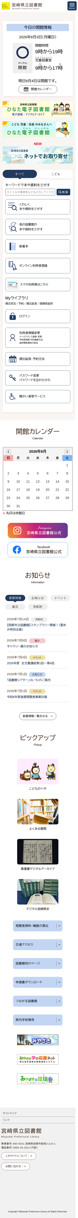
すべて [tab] (20, 174)
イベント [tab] (60, 598)
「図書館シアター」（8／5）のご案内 (29, 680)
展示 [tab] (15, 606)
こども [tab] (56, 174)
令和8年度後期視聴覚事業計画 (27, 697)
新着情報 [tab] (15, 598)
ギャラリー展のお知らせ (22, 646)
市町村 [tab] (38, 606)
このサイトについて (16, 1156)
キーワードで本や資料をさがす (27, 185)
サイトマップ (9, 1113)
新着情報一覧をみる (35, 716)
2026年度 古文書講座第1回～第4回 (30, 663)
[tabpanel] (38, 296)
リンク (6, 1120)
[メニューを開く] (72, 5)
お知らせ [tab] (37, 598)
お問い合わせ (13, 1166)
